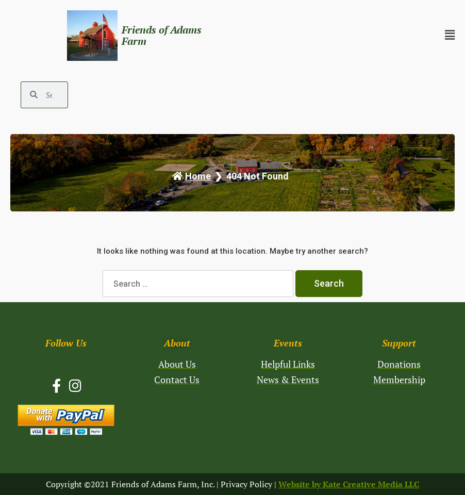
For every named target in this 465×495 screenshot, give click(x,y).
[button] (362, 35)
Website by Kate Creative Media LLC (348, 484)
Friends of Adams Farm (162, 35)
